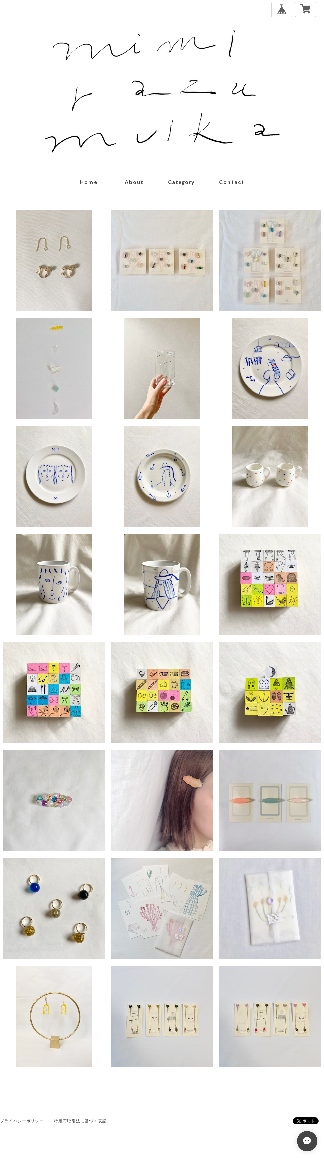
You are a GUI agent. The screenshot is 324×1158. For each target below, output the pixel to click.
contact (231, 182)
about (134, 182)
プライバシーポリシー (22, 1120)
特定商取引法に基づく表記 (80, 1120)
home (89, 182)
